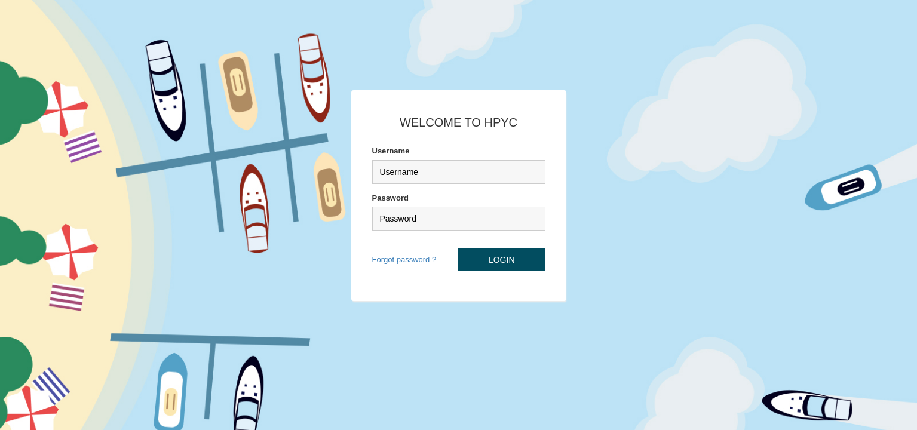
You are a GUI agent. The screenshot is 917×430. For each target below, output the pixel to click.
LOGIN (502, 260)
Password (390, 198)
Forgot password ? (404, 259)
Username (391, 150)
